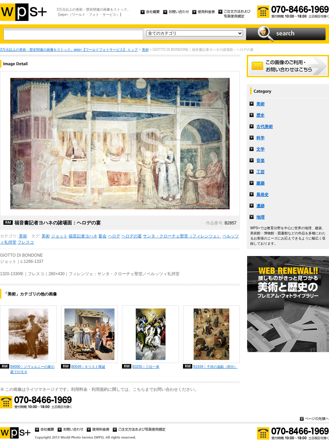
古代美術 (264, 126)
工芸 (260, 172)
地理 (260, 217)
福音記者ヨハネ (83, 236)
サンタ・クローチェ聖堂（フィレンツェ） (182, 236)
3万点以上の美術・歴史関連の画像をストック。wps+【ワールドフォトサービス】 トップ (69, 49)
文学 (260, 149)
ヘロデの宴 (131, 236)
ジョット (59, 236)
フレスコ (25, 242)
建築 (260, 183)
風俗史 (262, 194)
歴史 (260, 115)
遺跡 (260, 205)
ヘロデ (114, 236)
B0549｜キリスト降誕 (88, 367)
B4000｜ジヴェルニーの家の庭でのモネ (32, 369)
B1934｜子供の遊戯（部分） (215, 367)
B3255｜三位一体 (145, 367)
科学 (260, 138)
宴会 (102, 236)
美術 (145, 49)
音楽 (260, 160)
